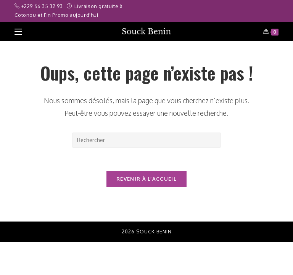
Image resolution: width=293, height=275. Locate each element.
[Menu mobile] (18, 32)
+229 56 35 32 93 (42, 6)
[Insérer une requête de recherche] (146, 140)
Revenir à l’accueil (146, 179)
